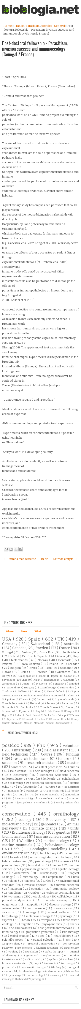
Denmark (65, 660)
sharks (74, 924)
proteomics (9, 967)
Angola (39, 711)
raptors (7, 920)
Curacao (27, 719)
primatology (43, 861)
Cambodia (27, 707)
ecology (26, 820)
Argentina (13, 687)
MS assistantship (54, 790)
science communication (63, 892)
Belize (22, 691)
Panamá (8, 664)
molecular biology (17, 824)
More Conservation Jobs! (23, 732)
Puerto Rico (67, 687)
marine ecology (56, 841)
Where (10, 631)
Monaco (38, 723)
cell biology (65, 896)
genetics (63, 832)
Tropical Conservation (42, 943)
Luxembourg (47, 687)
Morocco (8, 711)
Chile (24, 679)
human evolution (47, 947)
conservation (17, 814)
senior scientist (49, 794)
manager (14, 790)
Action (26, 920)
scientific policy (13, 939)
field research (69, 771)
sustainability (49, 873)
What (38, 631)
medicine (15, 892)
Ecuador (73, 664)
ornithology (66, 814)
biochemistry (21, 873)
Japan (55, 675)
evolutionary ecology (19, 853)
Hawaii (7, 672)
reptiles (34, 892)
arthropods (47, 920)
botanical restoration (15, 963)
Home (8, 25)
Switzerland (41, 644)
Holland (35, 703)
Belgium (16, 667)
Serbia (18, 715)
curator (50, 786)
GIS (5, 841)
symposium (72, 794)
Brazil (33, 667)
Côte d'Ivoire (54, 711)
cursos (74, 767)
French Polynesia (13, 703)
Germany (10, 644)
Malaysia (42, 683)
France (19, 25)
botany (52, 853)
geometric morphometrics (44, 955)
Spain (35, 639)
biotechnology (40, 896)
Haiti (66, 719)
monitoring (37, 857)
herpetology (10, 916)
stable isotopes (54, 951)
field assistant (56, 750)
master (73, 763)
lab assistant (71, 786)
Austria (26, 652)
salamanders (54, 971)
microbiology (63, 857)
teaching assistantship (67, 802)
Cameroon (43, 699)
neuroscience (36, 908)
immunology (10, 931)
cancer (57, 865)
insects (30, 880)
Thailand (7, 691)
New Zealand (31, 664)
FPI (32, 794)
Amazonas (9, 683)
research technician (30, 759)
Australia (71, 644)
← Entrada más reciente (19, 558)
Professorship (28, 786)
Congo (26, 683)
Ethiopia (54, 719)
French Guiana (49, 707)
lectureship (21, 774)
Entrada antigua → (65, 558)
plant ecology (11, 865)
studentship (44, 802)
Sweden (42, 648)
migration (27, 924)
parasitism (33, 25)
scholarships (70, 778)
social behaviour (20, 928)
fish (17, 849)
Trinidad (74, 683)
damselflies (73, 971)
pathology (37, 979)
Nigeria (6, 715)
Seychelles (9, 679)
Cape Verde (13, 719)
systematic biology (33, 967)
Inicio (44, 558)
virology (13, 951)
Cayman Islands (65, 699)
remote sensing (57, 900)
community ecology (66, 888)
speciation (32, 951)
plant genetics (23, 947)
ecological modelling (50, 849)
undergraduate (12, 778)
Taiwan (75, 715)
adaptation (33, 904)
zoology (32, 912)
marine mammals (18, 845)
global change (20, 935)
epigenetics (10, 904)
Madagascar (51, 679)
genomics (49, 824)
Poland (54, 664)
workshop (32, 790)
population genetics (35, 869)
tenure (64, 759)
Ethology (56, 967)
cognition (37, 888)
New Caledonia (56, 691)
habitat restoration (15, 861)
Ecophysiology (11, 943)
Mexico (43, 672)
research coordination (47, 782)
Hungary (29, 687)
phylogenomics (52, 924)
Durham (41, 719)
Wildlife (26, 841)
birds (74, 828)
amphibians (56, 876)
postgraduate (25, 802)
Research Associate (55, 774)
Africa (61, 656)
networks (51, 963)
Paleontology (70, 931)
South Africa (70, 652)
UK (61, 639)
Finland (15, 656)
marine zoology (35, 975)
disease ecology (60, 904)
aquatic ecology (68, 869)
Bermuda (8, 707)
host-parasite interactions (55, 928)
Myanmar (25, 711)
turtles (47, 880)
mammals (72, 853)
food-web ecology (30, 971)
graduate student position (47, 798)
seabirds (9, 912)
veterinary (16, 896)
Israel (41, 675)
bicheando (21, 979)
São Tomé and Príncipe (55, 715)
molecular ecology (38, 916)
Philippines (9, 699)
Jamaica (16, 723)
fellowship (17, 782)
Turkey (51, 703)
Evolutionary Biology (29, 832)
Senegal (59, 25)
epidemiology (15, 975)
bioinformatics (14, 836)
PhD (42, 745)
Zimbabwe (62, 723)
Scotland (66, 667)
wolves (69, 959)
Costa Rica (47, 652)
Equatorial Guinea (63, 695)
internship (23, 750)
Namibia (69, 679)
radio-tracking (34, 959)
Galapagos (25, 675)
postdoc (47, 25)
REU (22, 794)
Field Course (19, 771)
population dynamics (17, 900)
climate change (45, 828)
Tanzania (26, 699)
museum (16, 888)
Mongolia (70, 711)
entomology (31, 876)
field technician (16, 754)
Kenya (6, 675)
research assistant (42, 763)
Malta (27, 723)
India (36, 679)
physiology (65, 916)
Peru (49, 667)
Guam (69, 707)
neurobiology (63, 935)
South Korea (32, 715)
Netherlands (20, 660)
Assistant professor (48, 767)
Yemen (49, 723)
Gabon (68, 675)
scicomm (10, 763)
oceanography (63, 908)
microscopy (56, 975)
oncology (68, 963)
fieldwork (49, 778)
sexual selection (45, 939)
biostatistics (36, 865)
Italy (76, 656)
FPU (10, 798)
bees (42, 935)
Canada (18, 648)
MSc (32, 778)
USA (7, 639)
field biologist (44, 771)
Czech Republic (38, 656)
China (25, 672)
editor (22, 798)
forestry (16, 857)
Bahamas (68, 703)
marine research (67, 884)
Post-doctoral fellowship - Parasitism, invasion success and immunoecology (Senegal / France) (35, 48)
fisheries (66, 861)
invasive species (36, 884)
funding (72, 754)
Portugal (8, 652)
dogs (37, 963)
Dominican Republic (34, 695)
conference (19, 767)
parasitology (71, 947)
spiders (54, 959)
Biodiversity (57, 820)
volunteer (71, 746)
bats (76, 876)
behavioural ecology (62, 845)
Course (47, 754)
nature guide (10, 908)
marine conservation (53, 836)
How (24, 631)
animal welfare (59, 912)
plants (14, 880)
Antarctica (64, 672)
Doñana (37, 691)
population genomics (40, 931)
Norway (43, 660)
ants (68, 939)
